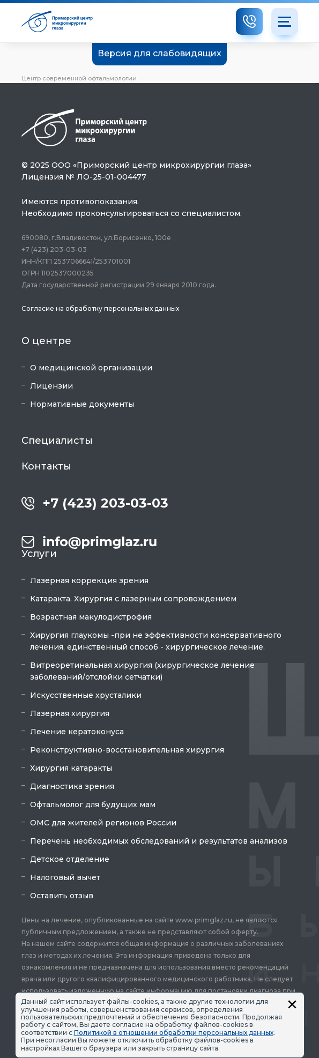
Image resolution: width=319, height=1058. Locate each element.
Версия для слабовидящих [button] (159, 53)
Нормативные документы (82, 404)
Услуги (39, 553)
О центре (46, 341)
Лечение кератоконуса (77, 731)
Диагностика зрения (72, 786)
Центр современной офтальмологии (79, 78)
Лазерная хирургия (69, 713)
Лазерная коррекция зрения (89, 580)
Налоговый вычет (65, 877)
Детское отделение (69, 859)
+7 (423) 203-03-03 (105, 503)
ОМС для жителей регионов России (103, 823)
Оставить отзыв (61, 895)
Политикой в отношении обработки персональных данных (173, 1033)
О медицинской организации (91, 367)
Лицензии (51, 386)
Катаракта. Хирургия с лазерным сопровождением (133, 598)
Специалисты (57, 440)
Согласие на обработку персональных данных (100, 308)
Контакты (46, 466)
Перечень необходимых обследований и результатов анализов (158, 841)
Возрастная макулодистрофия (91, 617)
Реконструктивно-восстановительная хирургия (127, 750)
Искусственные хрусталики (86, 695)
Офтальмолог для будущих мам (92, 804)
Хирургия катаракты (71, 768)
